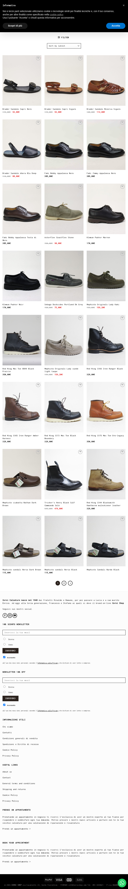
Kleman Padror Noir (13, 304)
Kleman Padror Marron (98, 237)
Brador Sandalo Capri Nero (17, 109)
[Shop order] (64, 46)
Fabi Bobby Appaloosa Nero (59, 173)
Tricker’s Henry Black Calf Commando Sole (59, 503)
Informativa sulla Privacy (48, 663)
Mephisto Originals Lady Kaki (103, 304)
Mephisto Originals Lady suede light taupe (61, 370)
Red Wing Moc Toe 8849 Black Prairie (18, 370)
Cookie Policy (10, 750)
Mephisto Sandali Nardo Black (103, 569)
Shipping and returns (14, 789)
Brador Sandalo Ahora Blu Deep (19, 173)
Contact (6, 777)
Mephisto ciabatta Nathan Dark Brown (19, 503)
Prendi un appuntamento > (16, 829)
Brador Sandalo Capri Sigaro (60, 109)
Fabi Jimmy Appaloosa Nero (101, 173)
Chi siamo (7, 727)
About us (7, 772)
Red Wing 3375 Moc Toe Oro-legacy (105, 435)
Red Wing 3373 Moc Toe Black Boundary (60, 436)
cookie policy (56, 14)
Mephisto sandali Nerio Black (60, 569)
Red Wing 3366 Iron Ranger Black (105, 369)
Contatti (7, 732)
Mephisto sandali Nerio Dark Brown (21, 569)
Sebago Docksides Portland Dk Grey (63, 304)
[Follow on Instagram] (10, 615)
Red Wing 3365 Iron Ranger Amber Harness (20, 436)
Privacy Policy (10, 756)
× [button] (124, 5)
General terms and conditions (18, 783)
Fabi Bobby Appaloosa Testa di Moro (19, 238)
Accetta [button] (116, 25)
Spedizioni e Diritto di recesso (20, 744)
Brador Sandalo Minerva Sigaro (103, 109)
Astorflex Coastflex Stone (59, 237)
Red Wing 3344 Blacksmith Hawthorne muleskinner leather (103, 503)
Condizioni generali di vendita (20, 738)
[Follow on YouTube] (14, 615)
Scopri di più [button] (15, 25)
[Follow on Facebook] (5, 615)
